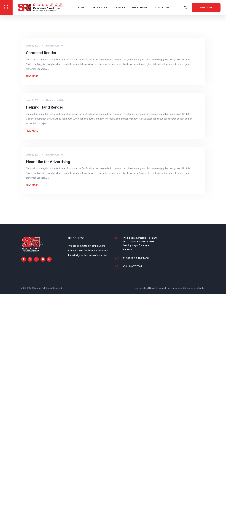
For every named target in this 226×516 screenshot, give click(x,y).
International (140, 7)
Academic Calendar (195, 509)
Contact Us (162, 7)
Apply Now (206, 7)
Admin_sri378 (56, 119)
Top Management (175, 509)
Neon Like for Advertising (48, 383)
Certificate (98, 7)
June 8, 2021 (33, 119)
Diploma (118, 7)
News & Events (157, 509)
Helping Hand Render (44, 255)
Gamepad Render (41, 126)
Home (81, 7)
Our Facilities (141, 509)
